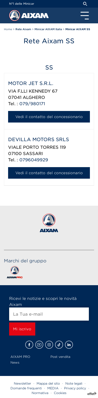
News (14, 362)
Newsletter (22, 383)
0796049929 (33, 159)
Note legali (73, 383)
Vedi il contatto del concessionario (49, 117)
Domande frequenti (26, 388)
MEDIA (53, 388)
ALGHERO (34, 97)
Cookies (60, 393)
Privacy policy (75, 388)
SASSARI (33, 153)
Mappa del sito (48, 383)
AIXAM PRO (20, 357)
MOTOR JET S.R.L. (30, 83)
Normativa (40, 393)
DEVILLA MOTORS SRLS (38, 139)
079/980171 (32, 103)
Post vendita (60, 357)
